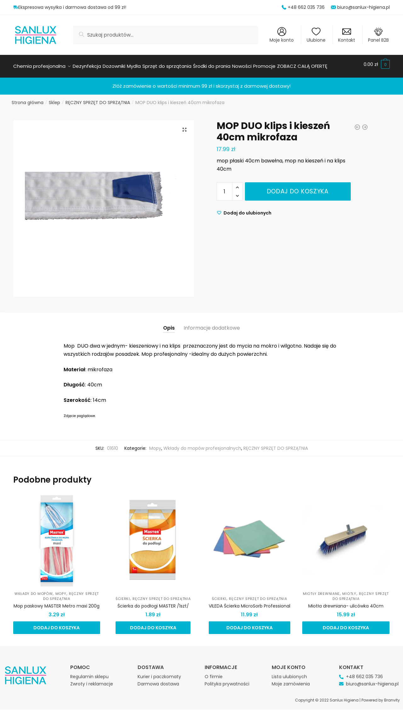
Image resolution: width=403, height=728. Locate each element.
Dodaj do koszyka (298, 187)
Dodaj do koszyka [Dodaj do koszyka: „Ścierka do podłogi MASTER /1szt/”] (153, 624)
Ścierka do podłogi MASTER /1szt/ (153, 602)
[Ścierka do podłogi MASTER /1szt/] (153, 536)
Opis (169, 324)
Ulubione (316, 35)
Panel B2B (378, 35)
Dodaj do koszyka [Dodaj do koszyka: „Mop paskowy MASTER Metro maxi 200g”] (56, 624)
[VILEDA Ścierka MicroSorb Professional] (249, 536)
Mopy (155, 444)
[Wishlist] (244, 209)
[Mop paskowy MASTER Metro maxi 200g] (56, 536)
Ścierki (123, 594)
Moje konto (282, 35)
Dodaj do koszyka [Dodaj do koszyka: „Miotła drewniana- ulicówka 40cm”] (346, 624)
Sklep (54, 99)
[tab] (169, 319)
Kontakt (346, 35)
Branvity (392, 696)
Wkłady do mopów (33, 589)
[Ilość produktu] (224, 188)
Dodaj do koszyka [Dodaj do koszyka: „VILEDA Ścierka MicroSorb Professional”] (249, 624)
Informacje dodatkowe (212, 324)
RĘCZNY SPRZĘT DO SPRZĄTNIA (97, 99)
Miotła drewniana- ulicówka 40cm (345, 602)
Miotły (349, 589)
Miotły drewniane (321, 589)
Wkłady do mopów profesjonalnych (202, 444)
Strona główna (27, 99)
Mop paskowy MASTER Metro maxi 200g (56, 602)
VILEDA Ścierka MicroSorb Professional (249, 602)
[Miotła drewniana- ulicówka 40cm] (345, 536)
